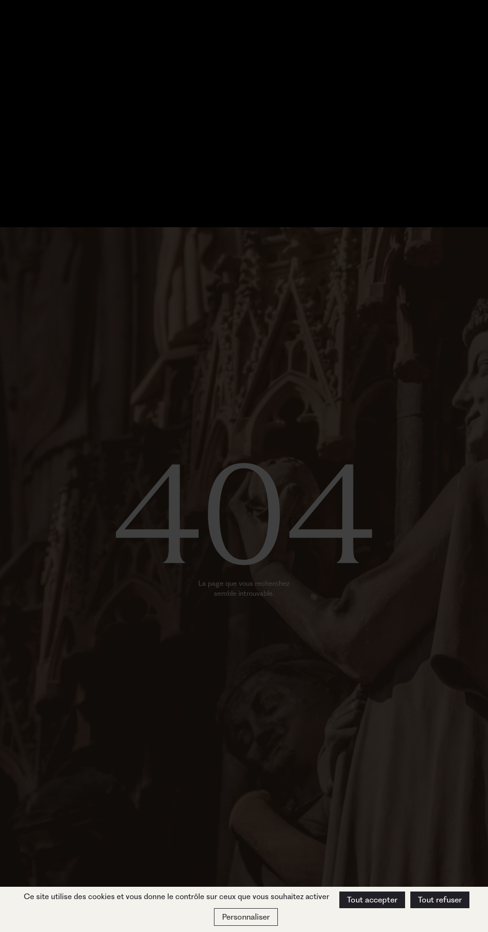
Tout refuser (440, 899)
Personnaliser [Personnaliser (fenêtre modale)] (246, 917)
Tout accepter (372, 899)
